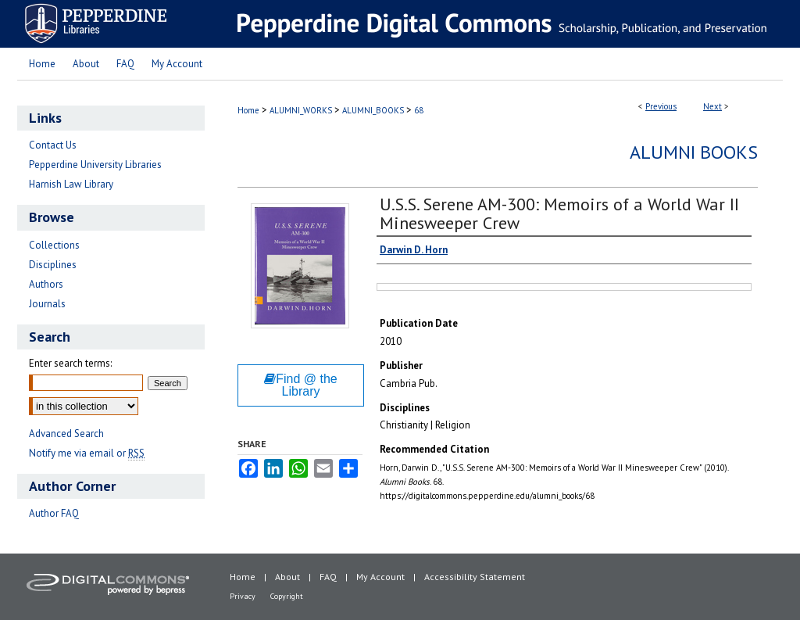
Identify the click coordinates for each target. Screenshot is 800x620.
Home (248, 110)
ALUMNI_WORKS (301, 110)
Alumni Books (694, 152)
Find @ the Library (301, 385)
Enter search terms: (70, 363)
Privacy (242, 596)
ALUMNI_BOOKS (373, 110)
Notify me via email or (87, 453)
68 (418, 110)
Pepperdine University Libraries (95, 164)
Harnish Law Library (71, 184)
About (287, 576)
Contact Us (53, 145)
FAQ (328, 576)
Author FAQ (54, 513)
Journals (47, 303)
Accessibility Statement (474, 576)
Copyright (286, 596)
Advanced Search (66, 433)
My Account (380, 576)
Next (712, 106)
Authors (46, 284)
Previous (661, 106)
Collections (54, 245)
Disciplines (53, 264)
